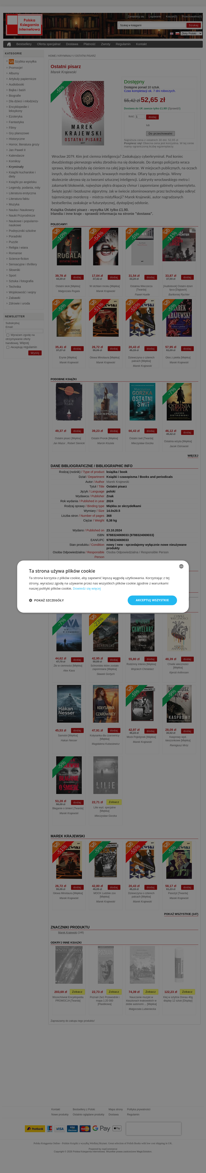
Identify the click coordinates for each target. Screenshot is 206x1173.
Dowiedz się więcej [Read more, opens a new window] (87, 588)
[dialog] (103, 586)
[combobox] (181, 566)
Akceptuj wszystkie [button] (152, 600)
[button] (46, 600)
